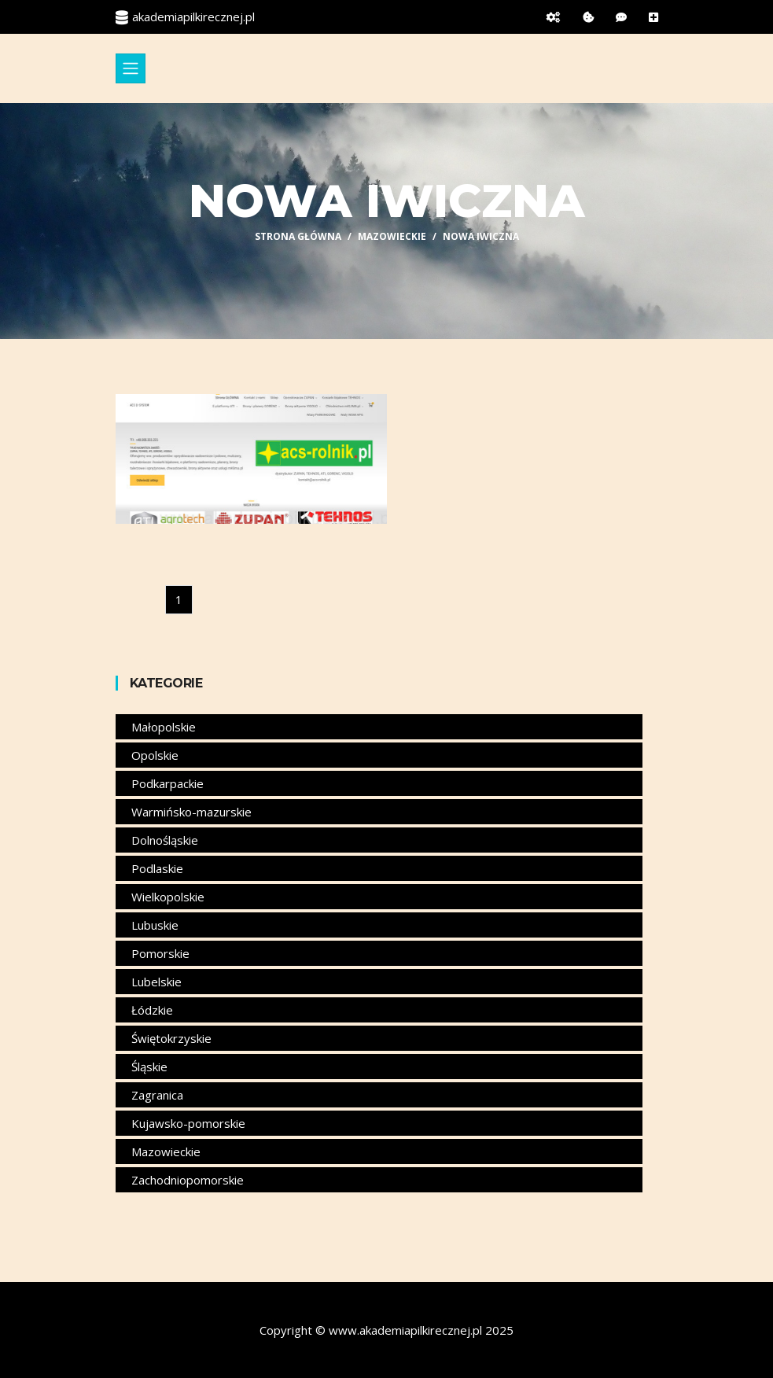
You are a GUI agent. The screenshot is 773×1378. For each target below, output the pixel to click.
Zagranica (157, 1095)
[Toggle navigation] (130, 68)
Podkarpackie (167, 783)
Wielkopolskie (167, 897)
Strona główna (298, 236)
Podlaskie (157, 868)
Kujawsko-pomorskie (188, 1123)
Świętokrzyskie (171, 1038)
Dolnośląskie (164, 840)
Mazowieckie (392, 236)
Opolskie (155, 755)
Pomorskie (160, 953)
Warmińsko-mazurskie (191, 812)
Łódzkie (152, 1010)
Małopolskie (163, 727)
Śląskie (149, 1066)
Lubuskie (155, 925)
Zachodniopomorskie (187, 1180)
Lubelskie (156, 981)
